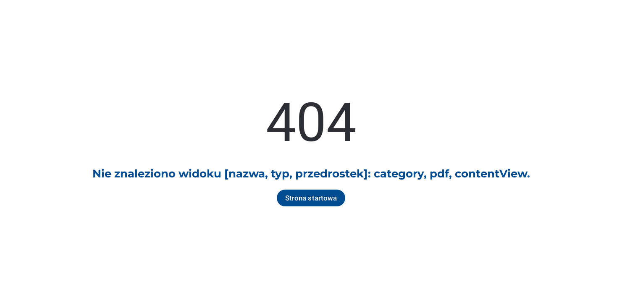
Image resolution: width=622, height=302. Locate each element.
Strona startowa (311, 198)
